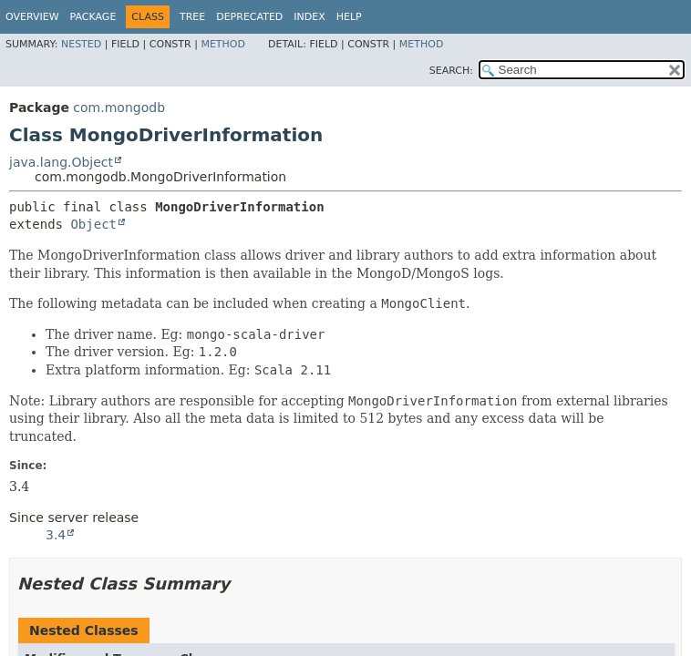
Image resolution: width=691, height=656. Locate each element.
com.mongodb (119, 107)
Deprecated (249, 17)
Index (309, 17)
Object (93, 224)
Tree (192, 17)
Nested (81, 44)
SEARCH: (451, 71)
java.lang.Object (61, 162)
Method (223, 44)
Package (93, 17)
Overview (32, 17)
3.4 (56, 535)
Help (349, 17)
